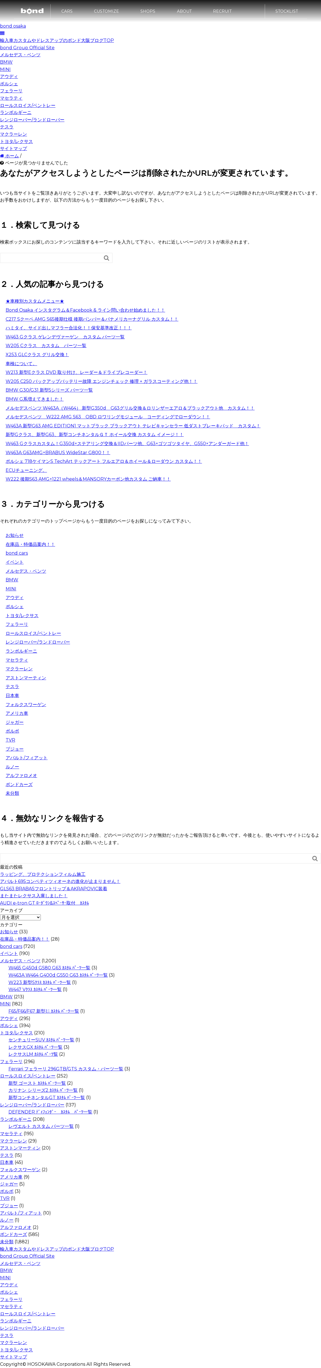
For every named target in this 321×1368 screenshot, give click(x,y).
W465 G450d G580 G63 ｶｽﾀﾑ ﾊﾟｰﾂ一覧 (49, 967)
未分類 (12, 793)
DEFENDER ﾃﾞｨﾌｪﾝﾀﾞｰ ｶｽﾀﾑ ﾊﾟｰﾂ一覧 (50, 1112)
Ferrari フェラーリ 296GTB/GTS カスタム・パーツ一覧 (65, 1069)
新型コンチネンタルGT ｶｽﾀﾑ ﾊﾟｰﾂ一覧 (46, 1097)
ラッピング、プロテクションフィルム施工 (43, 874)
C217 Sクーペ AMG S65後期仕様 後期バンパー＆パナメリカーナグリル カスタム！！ (92, 319)
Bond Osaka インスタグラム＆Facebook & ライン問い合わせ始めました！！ (85, 310)
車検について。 (21, 363)
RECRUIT (222, 13)
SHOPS (147, 13)
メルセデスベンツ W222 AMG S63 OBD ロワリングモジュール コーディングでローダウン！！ (108, 416)
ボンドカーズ (19, 784)
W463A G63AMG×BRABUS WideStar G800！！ (58, 452)
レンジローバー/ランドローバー (32, 119)
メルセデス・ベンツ (20, 54)
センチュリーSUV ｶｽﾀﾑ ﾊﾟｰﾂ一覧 (41, 1040)
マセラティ (11, 98)
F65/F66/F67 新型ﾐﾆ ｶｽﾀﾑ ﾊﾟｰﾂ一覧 (43, 1011)
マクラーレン (13, 134)
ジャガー (15, 722)
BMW (6, 62)
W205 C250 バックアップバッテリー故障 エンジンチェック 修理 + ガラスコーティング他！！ (101, 381)
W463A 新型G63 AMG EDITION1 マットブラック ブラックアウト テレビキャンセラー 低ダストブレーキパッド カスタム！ (133, 426)
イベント (15, 562)
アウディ (9, 76)
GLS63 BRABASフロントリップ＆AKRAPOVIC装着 (53, 888)
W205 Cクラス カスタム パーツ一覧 (46, 345)
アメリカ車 (17, 713)
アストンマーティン (26, 677)
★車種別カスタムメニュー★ (35, 301)
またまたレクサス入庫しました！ (34, 895)
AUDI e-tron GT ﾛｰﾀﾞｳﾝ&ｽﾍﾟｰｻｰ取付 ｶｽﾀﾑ (44, 903)
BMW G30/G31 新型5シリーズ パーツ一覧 (49, 390)
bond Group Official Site (27, 47)
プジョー (15, 749)
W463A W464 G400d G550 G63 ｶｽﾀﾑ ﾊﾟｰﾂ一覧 (58, 975)
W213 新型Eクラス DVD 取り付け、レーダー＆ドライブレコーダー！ (76, 372)
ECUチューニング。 (26, 470)
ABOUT (184, 13)
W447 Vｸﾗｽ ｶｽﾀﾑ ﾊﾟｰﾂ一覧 (35, 989)
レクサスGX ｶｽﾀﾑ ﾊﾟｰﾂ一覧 (35, 1047)
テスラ (7, 127)
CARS (67, 13)
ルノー (12, 766)
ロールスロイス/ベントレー (27, 105)
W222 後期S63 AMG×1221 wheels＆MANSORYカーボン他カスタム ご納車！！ (88, 479)
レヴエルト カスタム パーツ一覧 (41, 1126)
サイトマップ (13, 148)
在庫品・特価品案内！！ (30, 544)
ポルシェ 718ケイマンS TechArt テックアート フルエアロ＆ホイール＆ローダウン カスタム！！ (104, 461)
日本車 (12, 695)
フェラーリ (11, 90)
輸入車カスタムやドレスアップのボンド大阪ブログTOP (57, 40)
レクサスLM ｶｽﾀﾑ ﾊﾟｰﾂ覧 (33, 1054)
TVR (10, 740)
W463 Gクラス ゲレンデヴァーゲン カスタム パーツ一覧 (65, 337)
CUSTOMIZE (106, 13)
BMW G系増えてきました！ (35, 399)
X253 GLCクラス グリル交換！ (37, 354)
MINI (5, 69)
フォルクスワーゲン (26, 704)
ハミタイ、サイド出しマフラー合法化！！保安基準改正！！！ (69, 328)
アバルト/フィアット (27, 757)
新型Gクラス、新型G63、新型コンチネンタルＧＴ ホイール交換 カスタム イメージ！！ (95, 434)
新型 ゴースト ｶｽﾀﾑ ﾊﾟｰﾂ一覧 (37, 1083)
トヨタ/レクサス (16, 141)
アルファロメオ (21, 775)
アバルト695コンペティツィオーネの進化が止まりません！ (60, 881)
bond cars (17, 553)
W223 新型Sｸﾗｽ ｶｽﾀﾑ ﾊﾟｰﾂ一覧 (39, 982)
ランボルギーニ (16, 112)
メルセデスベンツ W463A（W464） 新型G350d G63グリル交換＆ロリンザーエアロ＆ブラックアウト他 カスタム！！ (130, 408)
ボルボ (12, 731)
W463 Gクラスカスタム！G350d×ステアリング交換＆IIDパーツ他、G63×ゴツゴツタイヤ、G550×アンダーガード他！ (127, 443)
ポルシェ (9, 83)
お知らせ (15, 535)
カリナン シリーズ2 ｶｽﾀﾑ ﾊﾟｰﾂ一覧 (43, 1090)
